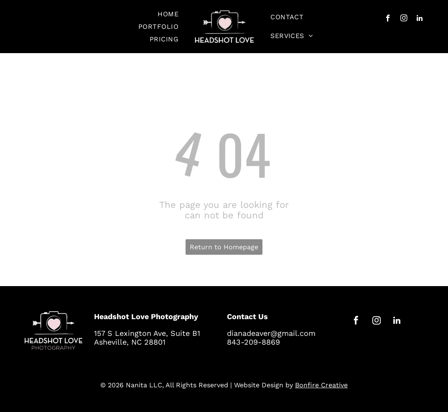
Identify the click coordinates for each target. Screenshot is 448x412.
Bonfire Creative (321, 385)
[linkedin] (420, 19)
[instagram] (404, 19)
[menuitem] (168, 14)
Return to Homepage (224, 247)
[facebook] (388, 19)
